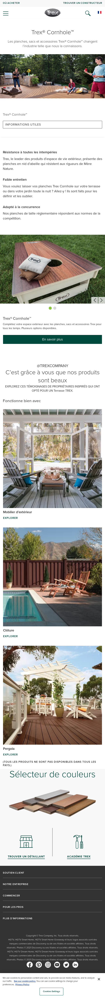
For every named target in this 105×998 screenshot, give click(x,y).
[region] (52, 985)
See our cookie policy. (25, 981)
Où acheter (11, 3)
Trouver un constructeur (82, 3)
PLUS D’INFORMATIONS (18, 918)
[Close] (99, 979)
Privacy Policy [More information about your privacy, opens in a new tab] (22, 984)
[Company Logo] (53, 13)
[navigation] (52, 9)
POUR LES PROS (13, 907)
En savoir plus (52, 339)
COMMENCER (11, 895)
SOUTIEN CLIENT (13, 873)
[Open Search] (88, 13)
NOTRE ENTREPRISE (16, 884)
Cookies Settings (51, 991)
